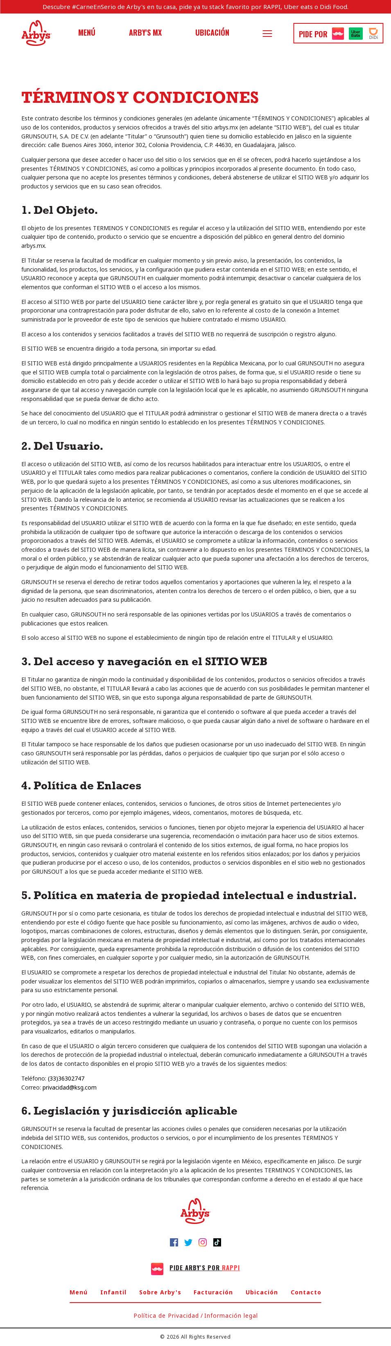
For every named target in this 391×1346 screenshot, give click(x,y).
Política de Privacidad (166, 1315)
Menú (86, 32)
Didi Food (333, 6)
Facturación (213, 1292)
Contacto (306, 1292)
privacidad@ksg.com (70, 1087)
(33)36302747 (66, 1078)
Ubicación (212, 32)
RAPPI (271, 6)
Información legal (231, 1315)
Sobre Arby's (160, 1292)
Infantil (113, 1292)
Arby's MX (145, 32)
